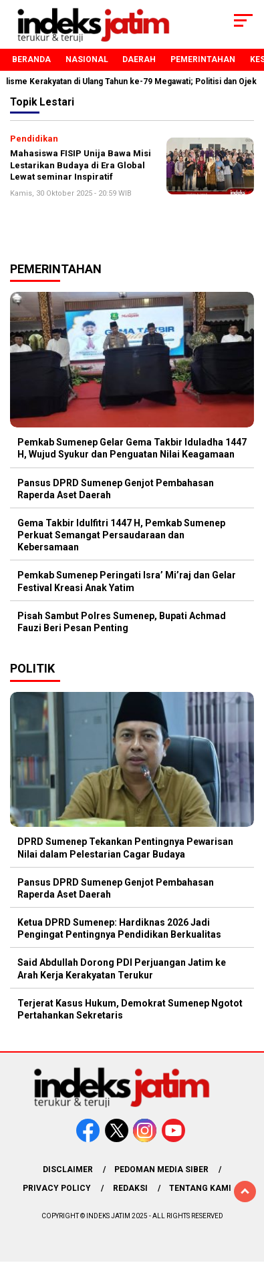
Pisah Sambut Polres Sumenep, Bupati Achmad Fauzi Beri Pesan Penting (121, 621)
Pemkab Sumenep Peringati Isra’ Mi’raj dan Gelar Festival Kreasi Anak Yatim (126, 581)
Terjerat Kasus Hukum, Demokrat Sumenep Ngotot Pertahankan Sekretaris (130, 1009)
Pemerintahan (202, 59)
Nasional (86, 59)
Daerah (139, 59)
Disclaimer (68, 1169)
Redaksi (130, 1188)
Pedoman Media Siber (161, 1169)
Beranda (31, 59)
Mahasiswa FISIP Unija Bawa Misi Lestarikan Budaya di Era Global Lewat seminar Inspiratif (80, 165)
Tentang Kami (200, 1188)
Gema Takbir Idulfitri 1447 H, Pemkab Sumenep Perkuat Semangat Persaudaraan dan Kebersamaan (121, 535)
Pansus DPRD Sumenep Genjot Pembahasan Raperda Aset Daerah (115, 489)
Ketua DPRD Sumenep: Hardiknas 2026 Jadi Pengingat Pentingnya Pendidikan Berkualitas (119, 928)
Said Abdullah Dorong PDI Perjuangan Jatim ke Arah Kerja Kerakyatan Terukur (121, 968)
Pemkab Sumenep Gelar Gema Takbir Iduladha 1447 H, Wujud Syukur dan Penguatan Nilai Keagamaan (132, 448)
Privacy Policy (57, 1188)
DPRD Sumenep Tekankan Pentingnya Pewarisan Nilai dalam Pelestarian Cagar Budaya (125, 847)
